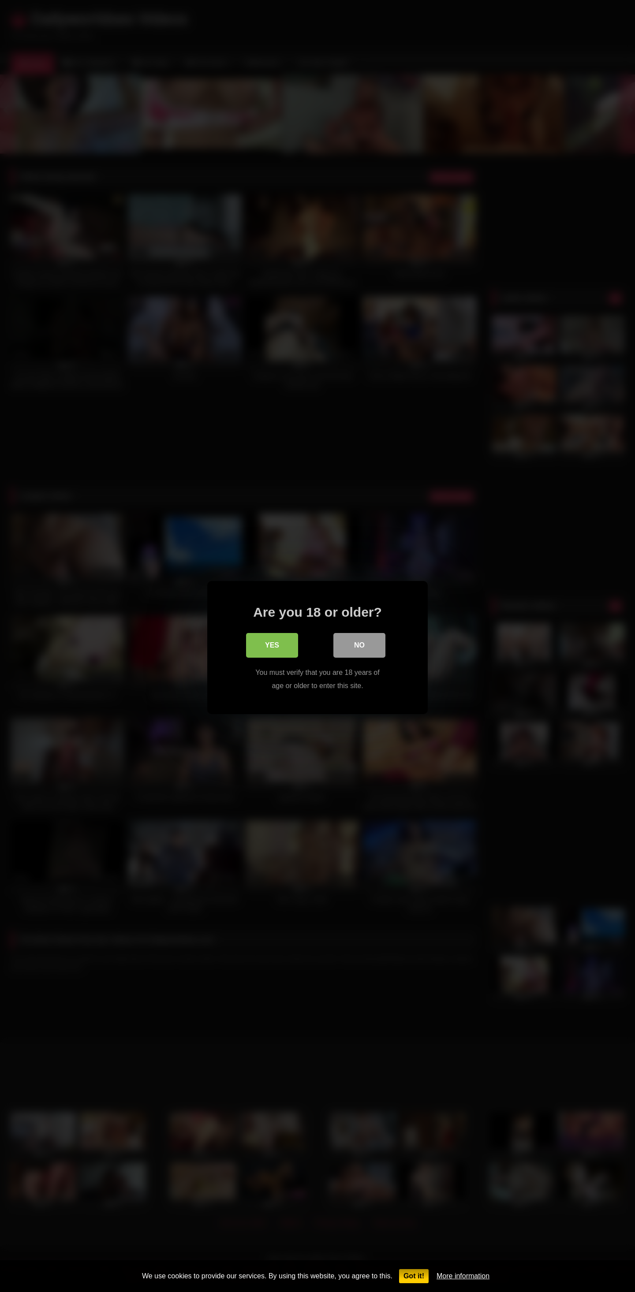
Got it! (413, 1276)
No (359, 644)
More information (463, 1276)
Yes (272, 644)
